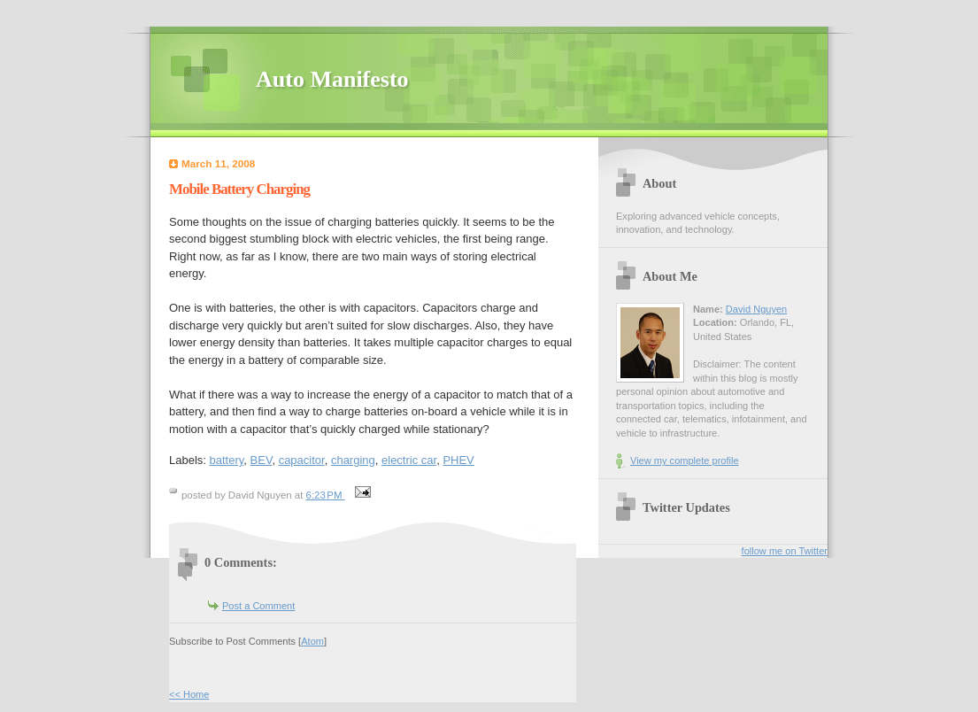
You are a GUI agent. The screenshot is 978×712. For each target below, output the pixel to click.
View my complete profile (684, 460)
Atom (312, 641)
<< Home (189, 694)
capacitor (302, 460)
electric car (408, 460)
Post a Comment (258, 605)
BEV (261, 460)
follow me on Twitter (785, 551)
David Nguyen (756, 309)
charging (353, 460)
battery (227, 460)
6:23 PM (325, 495)
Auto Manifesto (332, 79)
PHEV (458, 460)
